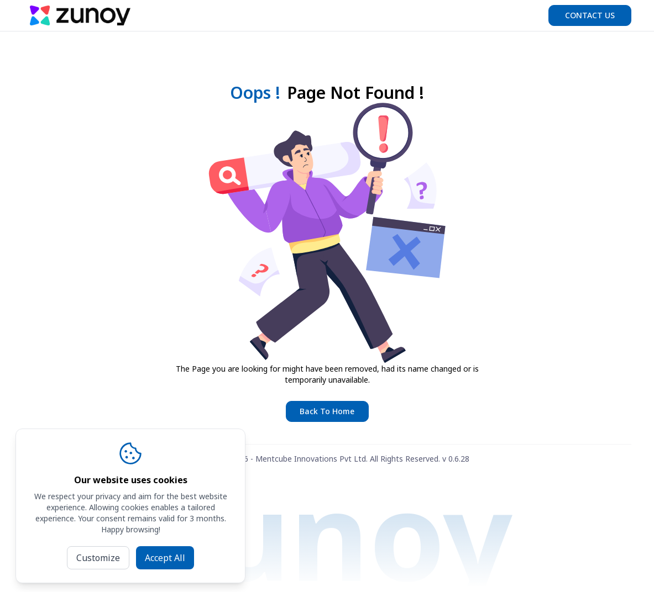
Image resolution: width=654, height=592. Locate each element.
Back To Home (327, 411)
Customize (98, 558)
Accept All (165, 558)
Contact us (590, 15)
